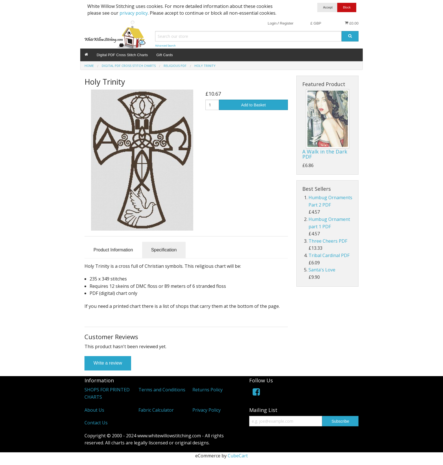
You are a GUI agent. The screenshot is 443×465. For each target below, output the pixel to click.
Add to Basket (253, 105)
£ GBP (315, 23)
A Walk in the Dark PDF (324, 154)
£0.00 (352, 23)
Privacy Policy (206, 410)
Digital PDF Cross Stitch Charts (122, 55)
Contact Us (96, 423)
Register (286, 23)
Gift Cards (164, 55)
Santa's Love (322, 270)
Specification (164, 249)
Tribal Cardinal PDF (329, 255)
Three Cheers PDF (328, 241)
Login (272, 23)
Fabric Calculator (156, 410)
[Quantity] (212, 105)
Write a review (108, 363)
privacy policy (134, 13)
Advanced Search (165, 45)
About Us (94, 410)
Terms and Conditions (161, 390)
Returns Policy (207, 390)
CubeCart (238, 456)
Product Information (113, 249)
